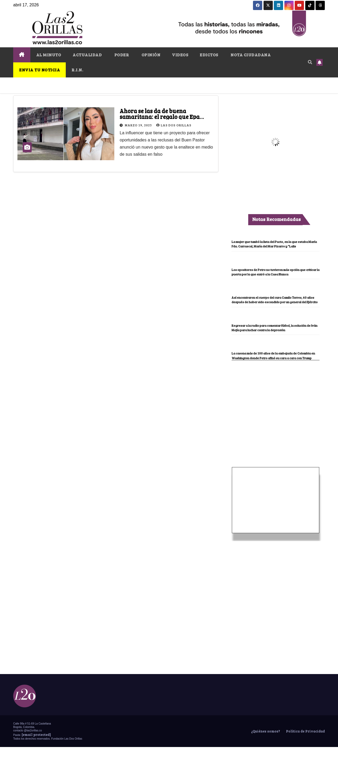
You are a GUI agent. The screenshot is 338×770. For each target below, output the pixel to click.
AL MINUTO (48, 54)
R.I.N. (77, 69)
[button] (310, 62)
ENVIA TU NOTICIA (39, 69)
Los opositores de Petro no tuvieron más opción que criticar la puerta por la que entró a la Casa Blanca (275, 278)
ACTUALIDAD (87, 54)
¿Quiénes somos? (265, 754)
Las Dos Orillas (173, 125)
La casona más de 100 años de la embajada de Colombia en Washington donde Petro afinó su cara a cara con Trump (274, 375)
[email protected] (36, 757)
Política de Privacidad (305, 754)
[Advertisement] (275, 423)
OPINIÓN (150, 54)
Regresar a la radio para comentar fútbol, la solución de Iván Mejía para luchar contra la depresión (273, 343)
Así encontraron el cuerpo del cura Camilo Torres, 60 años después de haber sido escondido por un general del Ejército (271, 311)
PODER (121, 54)
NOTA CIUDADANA (250, 54)
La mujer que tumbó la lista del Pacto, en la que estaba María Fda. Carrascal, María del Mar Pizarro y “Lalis (274, 246)
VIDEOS (180, 54)
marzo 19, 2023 (139, 125)
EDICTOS (209, 54)
